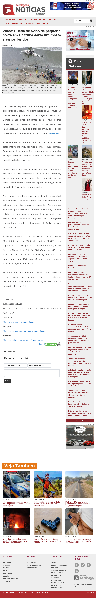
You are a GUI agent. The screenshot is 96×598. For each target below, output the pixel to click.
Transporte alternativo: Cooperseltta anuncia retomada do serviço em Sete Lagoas (79, 362)
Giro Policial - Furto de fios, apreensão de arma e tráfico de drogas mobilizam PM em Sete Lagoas (79, 237)
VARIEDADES (22, 19)
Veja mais (80, 420)
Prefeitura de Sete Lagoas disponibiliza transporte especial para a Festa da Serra (78, 257)
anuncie (89, 584)
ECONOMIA (7, 573)
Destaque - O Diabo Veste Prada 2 (78, 267)
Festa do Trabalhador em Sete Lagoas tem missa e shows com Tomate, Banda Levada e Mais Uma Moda (79, 350)
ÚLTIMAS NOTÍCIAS (32, 24)
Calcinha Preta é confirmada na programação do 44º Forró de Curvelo (79, 383)
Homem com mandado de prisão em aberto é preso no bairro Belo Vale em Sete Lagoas (79, 316)
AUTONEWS (31, 562)
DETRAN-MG (56, 575)
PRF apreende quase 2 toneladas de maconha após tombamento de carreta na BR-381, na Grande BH (80, 276)
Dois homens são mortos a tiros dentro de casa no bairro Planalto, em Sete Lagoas (79, 413)
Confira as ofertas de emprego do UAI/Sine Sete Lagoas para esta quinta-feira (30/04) (79, 328)
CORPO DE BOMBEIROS (56, 579)
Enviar (7, 381)
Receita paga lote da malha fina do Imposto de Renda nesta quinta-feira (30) (78, 306)
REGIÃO (6, 576)
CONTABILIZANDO (34, 565)
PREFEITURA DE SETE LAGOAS (59, 566)
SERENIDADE (32, 568)
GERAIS (45, 24)
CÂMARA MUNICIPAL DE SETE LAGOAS (59, 571)
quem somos (77, 585)
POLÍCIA (52, 19)
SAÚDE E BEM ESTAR (13, 24)
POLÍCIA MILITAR (57, 583)
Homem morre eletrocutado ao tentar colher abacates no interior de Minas (79, 247)
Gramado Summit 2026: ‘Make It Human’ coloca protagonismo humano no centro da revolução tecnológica (79, 213)
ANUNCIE (6, 582)
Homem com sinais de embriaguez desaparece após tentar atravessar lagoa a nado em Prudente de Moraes (80, 287)
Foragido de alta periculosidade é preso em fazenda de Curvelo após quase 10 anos (78, 226)
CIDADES (33, 19)
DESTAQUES (10, 19)
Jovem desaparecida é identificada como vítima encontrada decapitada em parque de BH (78, 339)
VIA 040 (54, 562)
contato (84, 584)
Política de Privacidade (56, 587)
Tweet (42, 344)
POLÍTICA (43, 19)
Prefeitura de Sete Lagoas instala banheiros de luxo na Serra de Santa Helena (79, 404)
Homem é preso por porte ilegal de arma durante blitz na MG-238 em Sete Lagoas (80, 297)
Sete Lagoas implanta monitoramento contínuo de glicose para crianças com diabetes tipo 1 (78, 394)
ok (91, 21)
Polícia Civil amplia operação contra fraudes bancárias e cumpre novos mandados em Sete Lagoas (79, 373)
